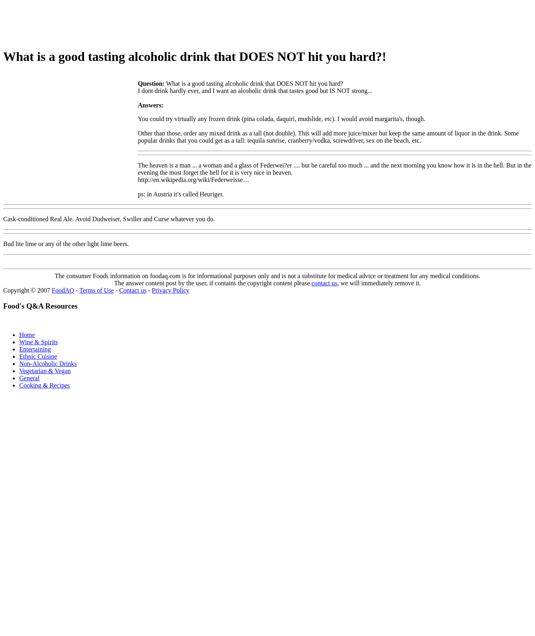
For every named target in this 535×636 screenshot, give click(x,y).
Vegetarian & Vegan (45, 370)
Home (27, 334)
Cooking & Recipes (44, 385)
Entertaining (35, 349)
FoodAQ (63, 290)
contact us (324, 283)
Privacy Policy (171, 290)
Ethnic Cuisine (38, 356)
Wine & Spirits (38, 342)
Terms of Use (96, 290)
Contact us (132, 290)
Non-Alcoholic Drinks (48, 363)
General (29, 378)
